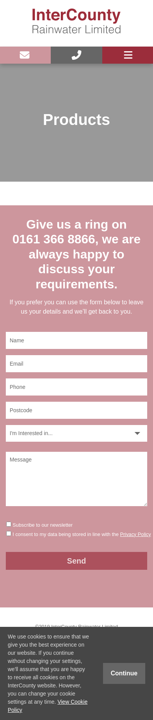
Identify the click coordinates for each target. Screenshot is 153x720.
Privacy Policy (135, 534)
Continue (124, 673)
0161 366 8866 (53, 239)
